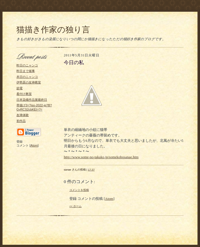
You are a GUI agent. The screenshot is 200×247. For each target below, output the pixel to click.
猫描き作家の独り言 (53, 29)
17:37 (91, 169)
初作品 (21, 121)
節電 (19, 88)
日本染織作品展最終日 (31, 99)
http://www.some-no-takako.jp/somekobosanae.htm (101, 157)
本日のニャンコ (27, 76)
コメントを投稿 (79, 189)
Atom (34, 145)
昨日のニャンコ (27, 65)
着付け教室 (24, 93)
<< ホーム (75, 206)
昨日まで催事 (25, 71)
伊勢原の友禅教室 (28, 82)
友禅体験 (22, 115)
